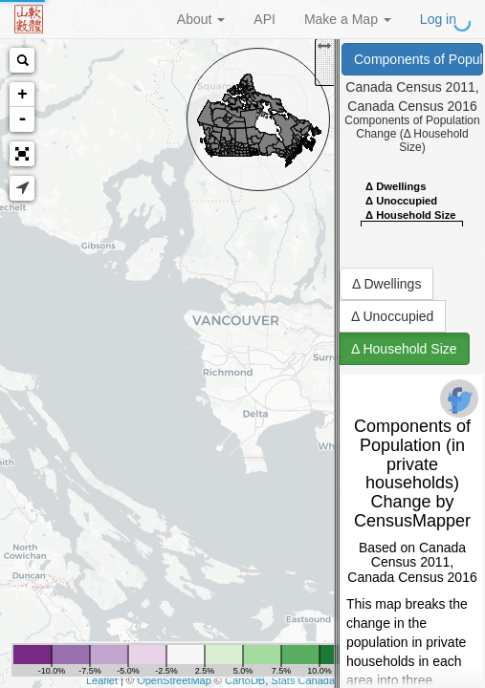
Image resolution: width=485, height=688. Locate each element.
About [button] (201, 19)
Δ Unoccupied (392, 316)
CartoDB (245, 680)
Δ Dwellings (386, 283)
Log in (438, 19)
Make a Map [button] (347, 19)
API (265, 19)
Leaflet (102, 680)
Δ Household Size (404, 348)
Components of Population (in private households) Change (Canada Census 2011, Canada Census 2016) (418, 59)
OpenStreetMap (174, 680)
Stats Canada (303, 680)
